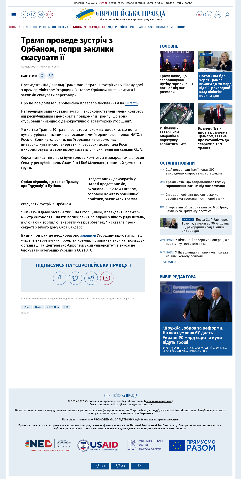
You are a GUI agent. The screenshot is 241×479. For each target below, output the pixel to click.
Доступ (188, 3)
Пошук (63, 27)
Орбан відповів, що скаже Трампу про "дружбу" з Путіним (49, 184)
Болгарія (79, 27)
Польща (162, 27)
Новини (14, 27)
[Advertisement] (83, 342)
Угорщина (178, 27)
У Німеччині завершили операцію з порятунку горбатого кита (173, 136)
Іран (140, 27)
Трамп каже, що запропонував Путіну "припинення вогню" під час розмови (177, 84)
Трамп (149, 27)
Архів (52, 27)
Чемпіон (159, 3)
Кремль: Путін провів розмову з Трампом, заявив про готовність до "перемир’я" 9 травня (213, 138)
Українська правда (59, 3)
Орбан (26, 307)
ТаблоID (170, 3)
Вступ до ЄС (96, 27)
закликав (88, 235)
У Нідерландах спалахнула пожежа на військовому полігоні (197, 254)
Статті (27, 27)
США (65, 307)
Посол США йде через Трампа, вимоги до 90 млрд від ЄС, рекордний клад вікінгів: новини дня (215, 86)
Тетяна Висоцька (193, 347)
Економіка (91, 3)
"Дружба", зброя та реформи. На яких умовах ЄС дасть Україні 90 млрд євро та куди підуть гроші (193, 335)
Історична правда (135, 3)
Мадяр (112, 27)
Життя (150, 3)
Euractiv (131, 103)
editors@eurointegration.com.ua (131, 404)
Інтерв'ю (39, 27)
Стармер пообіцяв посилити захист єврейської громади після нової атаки (195, 196)
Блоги (121, 3)
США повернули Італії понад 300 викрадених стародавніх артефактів (194, 171)
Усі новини (169, 261)
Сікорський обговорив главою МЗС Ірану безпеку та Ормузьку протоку (197, 209)
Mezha (179, 3)
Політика (79, 3)
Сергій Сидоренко (215, 347)
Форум (112, 3)
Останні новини (177, 163)
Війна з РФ (126, 27)
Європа (103, 3)
